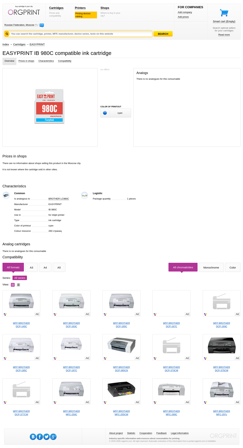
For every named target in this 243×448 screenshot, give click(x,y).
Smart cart (224, 21)
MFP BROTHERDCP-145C (21, 325)
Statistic (131, 433)
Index (5, 44)
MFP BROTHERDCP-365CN (121, 369)
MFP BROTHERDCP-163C (71, 325)
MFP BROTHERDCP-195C (21, 369)
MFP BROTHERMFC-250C (71, 413)
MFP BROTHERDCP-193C (221, 325)
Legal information (180, 433)
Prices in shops (26, 61)
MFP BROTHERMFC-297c (221, 413)
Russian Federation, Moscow (19, 25)
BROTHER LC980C (58, 198)
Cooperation (145, 433)
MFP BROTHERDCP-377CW (21, 413)
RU (36, 25)
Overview (9, 61)
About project (116, 433)
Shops (105, 7)
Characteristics (46, 61)
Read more (224, 34)
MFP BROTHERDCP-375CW (221, 369)
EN (41, 25)
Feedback (161, 433)
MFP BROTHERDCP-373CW (171, 369)
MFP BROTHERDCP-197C (71, 369)
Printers (80, 7)
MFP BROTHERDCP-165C (121, 325)
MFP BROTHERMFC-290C (171, 413)
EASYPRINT (37, 44)
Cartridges (56, 7)
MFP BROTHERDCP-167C (171, 325)
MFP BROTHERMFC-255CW (121, 413)
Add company (185, 12)
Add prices (183, 17)
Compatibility (64, 61)
